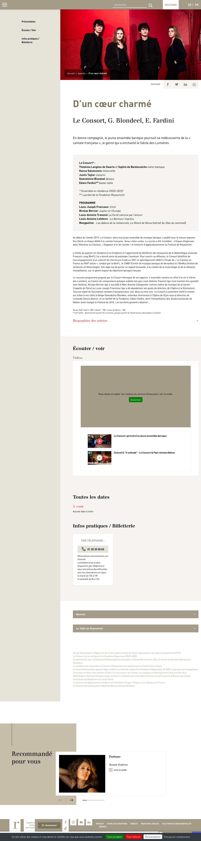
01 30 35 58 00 (93, 549)
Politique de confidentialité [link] (177, 836)
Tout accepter (114, 836)
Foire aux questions (117, 824)
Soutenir (171, 4)
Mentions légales (150, 824)
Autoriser (135, 399)
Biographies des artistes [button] (90, 320)
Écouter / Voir (29, 30)
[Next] (71, 800)
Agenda (81, 73)
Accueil (71, 73)
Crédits (134, 824)
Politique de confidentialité (176, 824)
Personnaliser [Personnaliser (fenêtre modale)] (153, 836)
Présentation (28, 21)
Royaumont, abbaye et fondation (24, 4)
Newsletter (49, 825)
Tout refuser (133, 836)
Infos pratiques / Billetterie (30, 40)
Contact (100, 824)
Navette (135, 614)
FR (189, 4)
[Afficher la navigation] (5, 4)
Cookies (103, 826)
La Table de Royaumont (135, 628)
